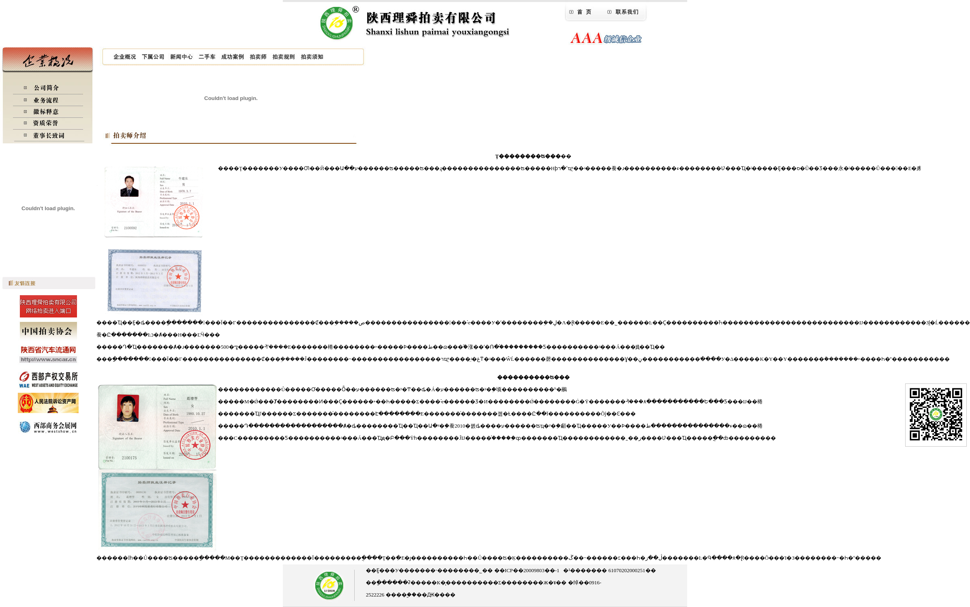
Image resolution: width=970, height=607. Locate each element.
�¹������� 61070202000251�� (609, 570)
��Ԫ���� (436, 595)
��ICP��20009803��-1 (526, 570)
